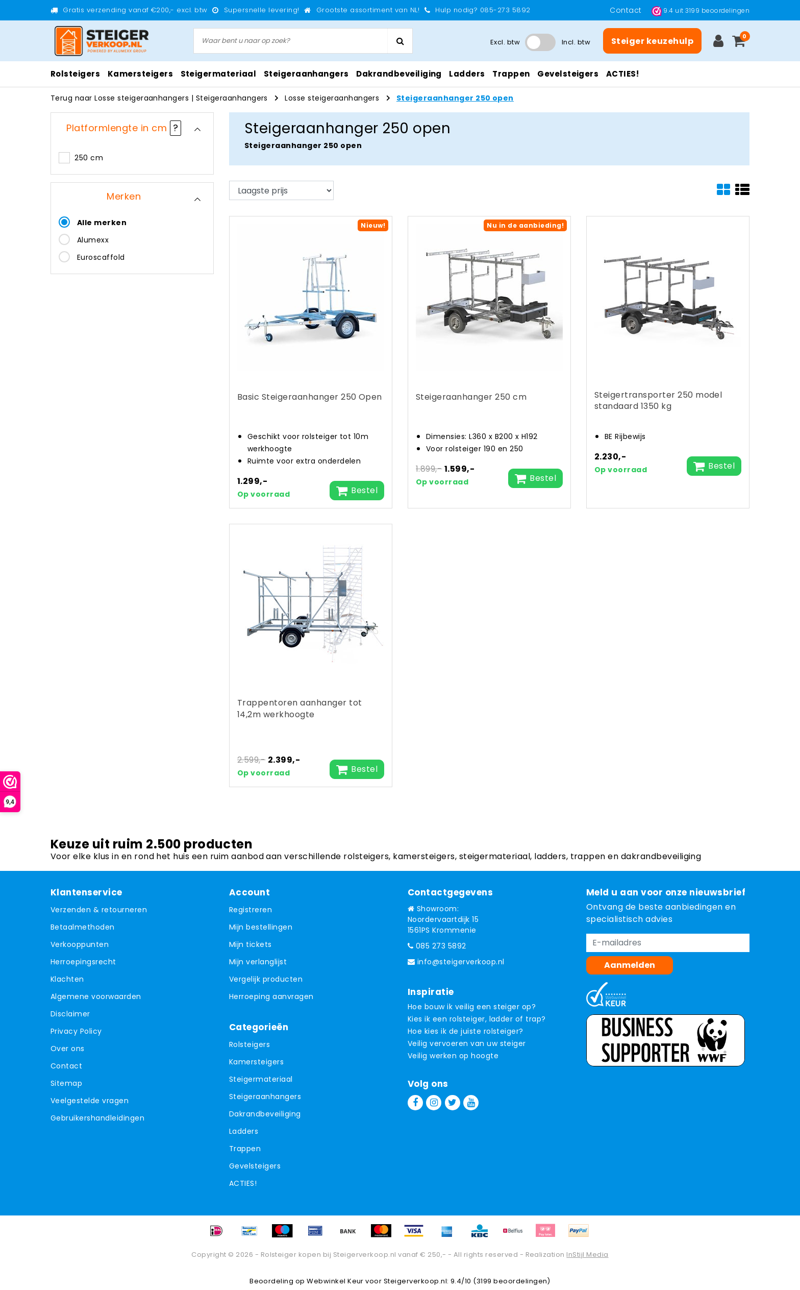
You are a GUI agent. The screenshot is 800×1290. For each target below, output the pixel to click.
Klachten (67, 979)
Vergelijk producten (266, 979)
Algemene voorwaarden (96, 996)
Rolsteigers (249, 1044)
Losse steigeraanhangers (332, 98)
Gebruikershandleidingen (97, 1118)
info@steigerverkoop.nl (456, 962)
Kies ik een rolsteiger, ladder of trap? (477, 1019)
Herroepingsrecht (83, 962)
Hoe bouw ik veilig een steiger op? (472, 1007)
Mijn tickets (250, 944)
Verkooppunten (80, 944)
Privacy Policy (76, 1031)
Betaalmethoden (83, 927)
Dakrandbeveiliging (265, 1114)
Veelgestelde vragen (90, 1101)
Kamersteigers (256, 1062)
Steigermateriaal (261, 1079)
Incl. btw (576, 42)
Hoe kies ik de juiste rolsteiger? (465, 1031)
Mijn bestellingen (260, 927)
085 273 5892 (437, 946)
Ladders (243, 1131)
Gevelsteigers (255, 1166)
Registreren (250, 910)
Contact (627, 10)
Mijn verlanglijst (258, 962)
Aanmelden (629, 965)
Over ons (68, 1048)
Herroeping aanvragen (271, 996)
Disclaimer (70, 1014)
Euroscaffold (101, 257)
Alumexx (93, 240)
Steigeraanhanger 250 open (455, 98)
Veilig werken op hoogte (453, 1056)
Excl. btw (505, 42)
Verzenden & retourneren (99, 910)
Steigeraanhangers (232, 98)
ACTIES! (243, 1183)
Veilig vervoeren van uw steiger (467, 1043)
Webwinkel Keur (335, 1281)
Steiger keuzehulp (652, 41)
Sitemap (66, 1083)
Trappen (245, 1148)
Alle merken (102, 222)
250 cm (88, 158)
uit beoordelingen (700, 10)
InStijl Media (587, 1254)
